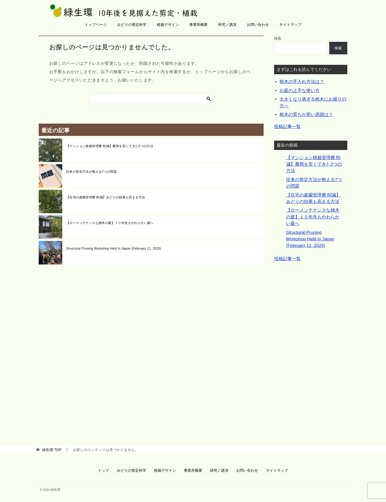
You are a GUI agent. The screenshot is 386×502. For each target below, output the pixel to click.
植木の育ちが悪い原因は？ (306, 114)
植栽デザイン (168, 24)
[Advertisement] (310, 351)
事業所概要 (198, 24)
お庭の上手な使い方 (300, 90)
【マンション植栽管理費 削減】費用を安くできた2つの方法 (109, 146)
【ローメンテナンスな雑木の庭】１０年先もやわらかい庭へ (110, 223)
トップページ (96, 24)
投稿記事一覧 (287, 126)
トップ (103, 470)
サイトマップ (290, 24)
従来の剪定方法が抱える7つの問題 (91, 172)
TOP (51, 450)
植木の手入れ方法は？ (302, 81)
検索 (277, 38)
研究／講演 (227, 24)
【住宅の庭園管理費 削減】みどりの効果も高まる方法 (105, 197)
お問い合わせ (258, 24)
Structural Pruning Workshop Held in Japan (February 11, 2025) (113, 248)
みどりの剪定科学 (131, 24)
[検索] (151, 99)
